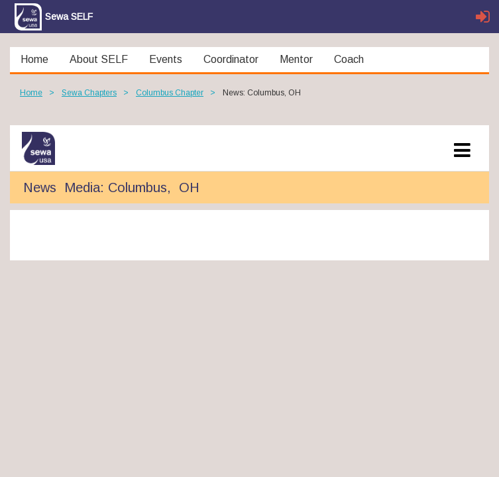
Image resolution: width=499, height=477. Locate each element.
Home (31, 92)
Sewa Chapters (89, 92)
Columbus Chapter (169, 92)
